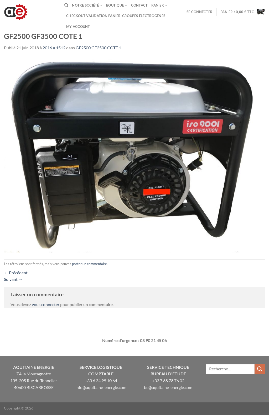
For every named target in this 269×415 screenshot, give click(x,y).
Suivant (13, 279)
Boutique (116, 5)
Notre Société (87, 5)
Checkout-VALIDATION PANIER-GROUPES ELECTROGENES (115, 16)
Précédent (16, 272)
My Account (78, 26)
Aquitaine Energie (33, 367)
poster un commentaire (89, 264)
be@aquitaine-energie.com (168, 387)
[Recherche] (66, 5)
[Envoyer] (260, 369)
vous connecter (45, 304)
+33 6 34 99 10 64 (101, 380)
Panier (159, 5)
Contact (139, 5)
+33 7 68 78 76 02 (168, 380)
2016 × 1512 (54, 47)
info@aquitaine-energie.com (100, 387)
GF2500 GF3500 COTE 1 (98, 47)
